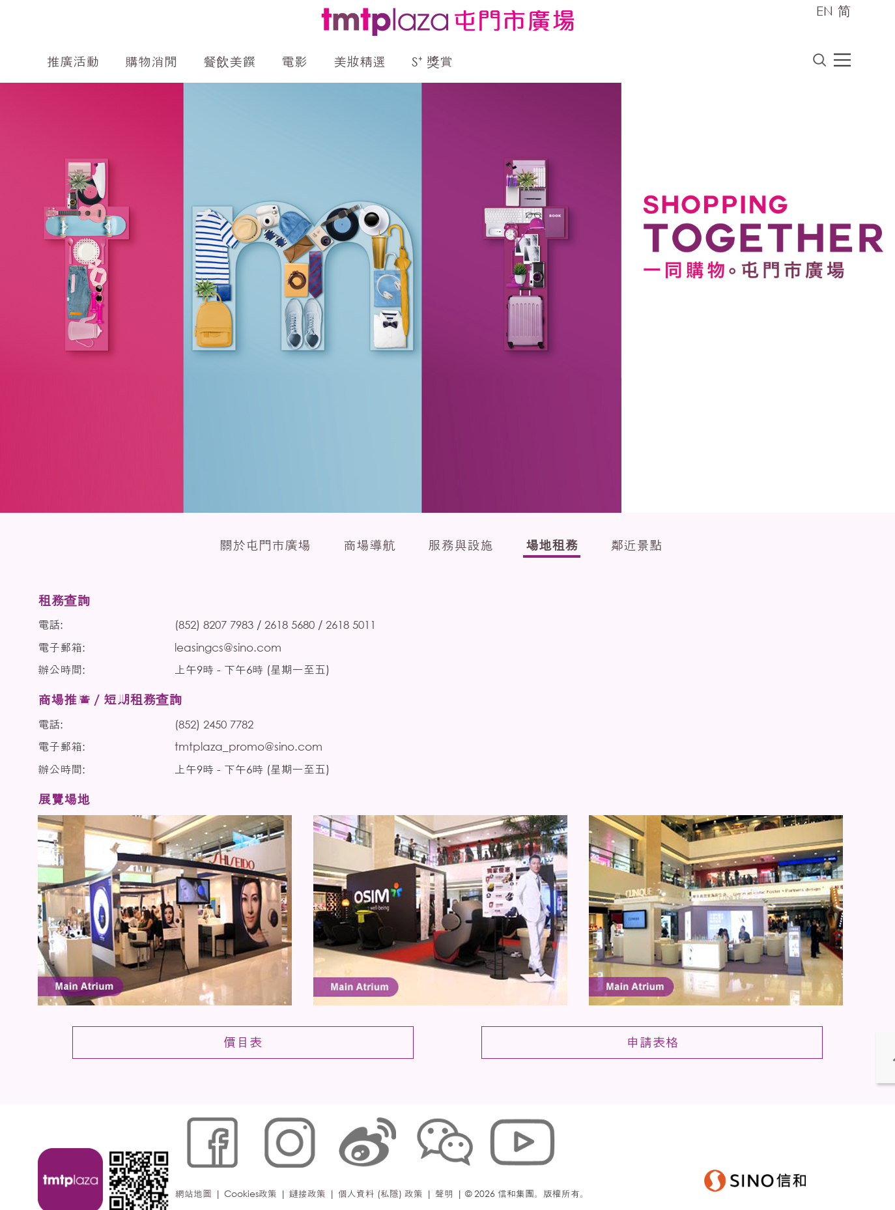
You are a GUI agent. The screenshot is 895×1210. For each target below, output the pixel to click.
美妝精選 (360, 63)
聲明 (448, 1167)
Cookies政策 (254, 1167)
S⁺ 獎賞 (432, 63)
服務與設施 (460, 547)
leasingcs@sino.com (231, 651)
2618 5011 (355, 628)
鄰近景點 (636, 547)
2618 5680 (293, 628)
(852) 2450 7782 (217, 730)
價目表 (245, 1063)
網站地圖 (197, 1167)
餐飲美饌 (229, 63)
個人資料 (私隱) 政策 (384, 1167)
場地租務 (552, 547)
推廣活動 (73, 63)
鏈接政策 (311, 1167)
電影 (294, 63)
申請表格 (649, 1063)
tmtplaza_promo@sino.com (252, 753)
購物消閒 (151, 63)
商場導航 (369, 547)
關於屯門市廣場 (265, 547)
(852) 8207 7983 (217, 628)
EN (824, 10)
